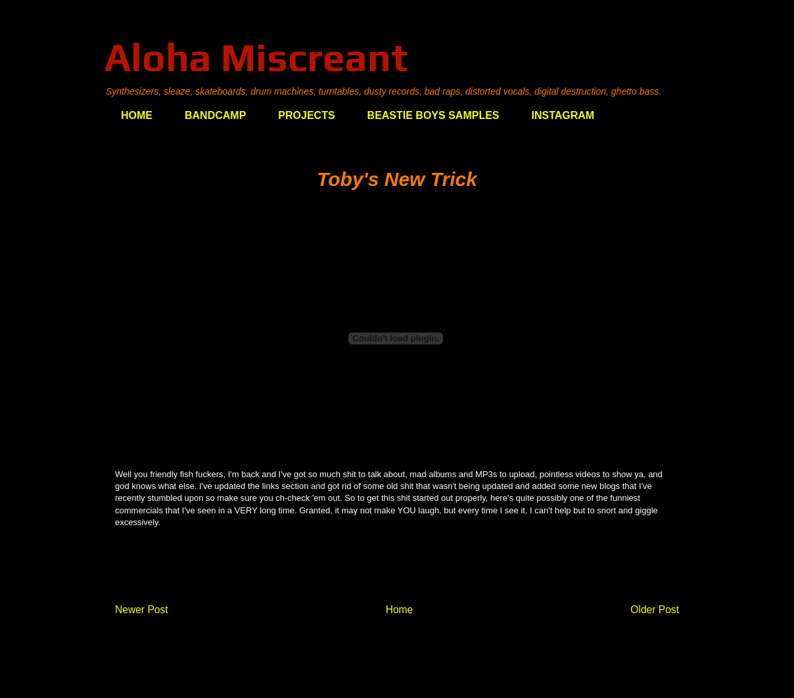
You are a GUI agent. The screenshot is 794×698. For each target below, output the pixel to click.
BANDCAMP (215, 115)
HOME (136, 115)
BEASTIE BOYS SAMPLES (433, 115)
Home (399, 609)
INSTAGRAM (563, 115)
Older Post (654, 609)
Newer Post (141, 609)
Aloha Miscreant (256, 57)
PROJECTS (306, 115)
